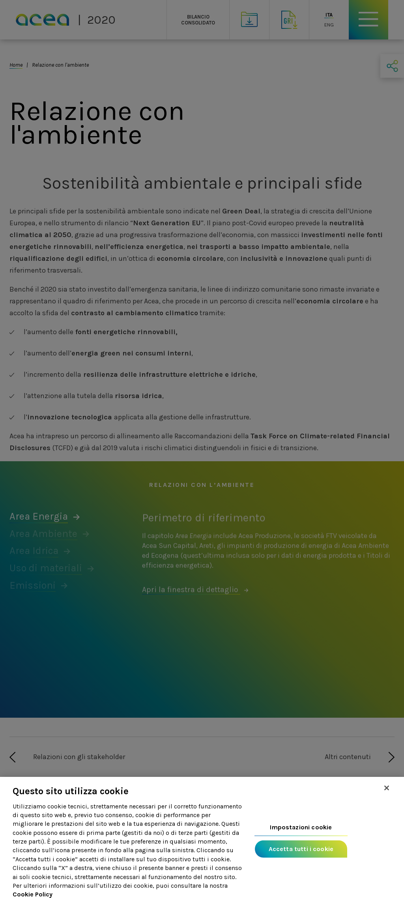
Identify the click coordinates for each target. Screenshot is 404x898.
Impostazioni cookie (301, 837)
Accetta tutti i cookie (301, 859)
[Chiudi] (386, 798)
